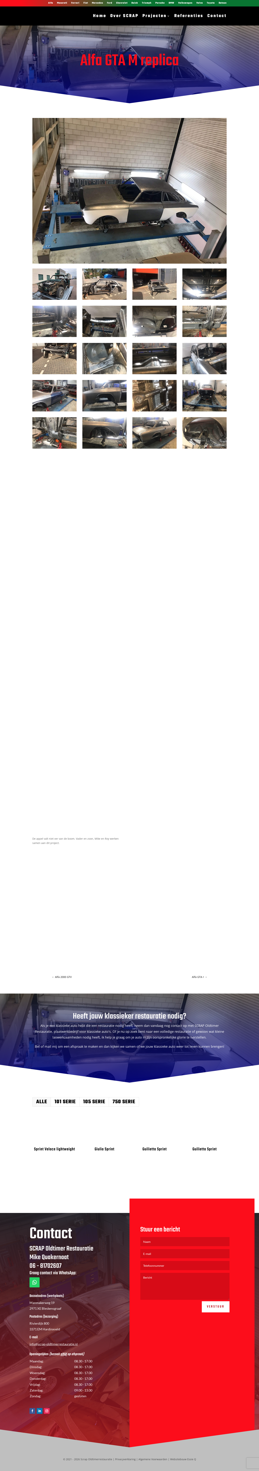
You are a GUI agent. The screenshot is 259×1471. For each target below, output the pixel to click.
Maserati (62, 3)
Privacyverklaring (125, 1459)
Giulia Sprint (104, 1149)
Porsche (160, 3)
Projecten (154, 16)
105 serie (94, 1102)
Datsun (223, 3)
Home (99, 16)
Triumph (146, 3)
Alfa (50, 3)
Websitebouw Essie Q (183, 1459)
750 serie (124, 1102)
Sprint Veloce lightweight (54, 1149)
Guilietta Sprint (154, 1149)
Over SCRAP (124, 16)
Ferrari (75, 3)
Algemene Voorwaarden (152, 1459)
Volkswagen (185, 3)
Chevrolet (122, 3)
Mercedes (97, 3)
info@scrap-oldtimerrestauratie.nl (53, 1364)
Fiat (85, 3)
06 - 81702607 (45, 1286)
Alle (41, 1102)
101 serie (65, 1102)
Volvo (199, 3)
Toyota (211, 3)
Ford (109, 3)
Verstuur (215, 1326)
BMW (171, 3)
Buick (134, 3)
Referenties (188, 16)
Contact (217, 16)
